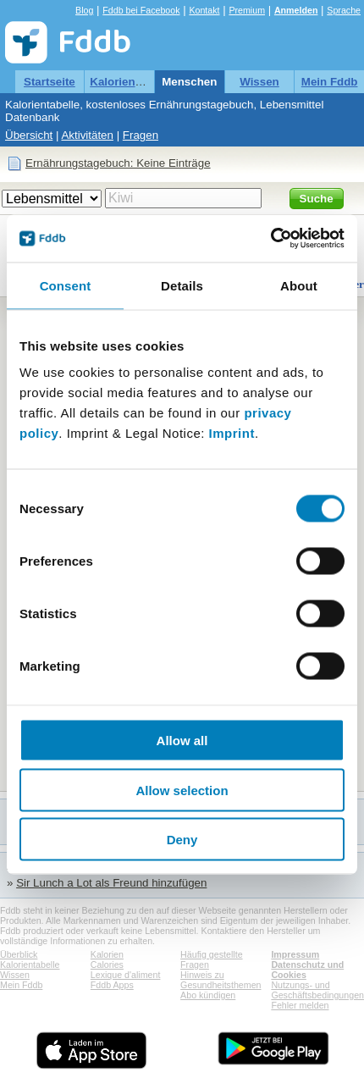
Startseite (49, 81)
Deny (182, 839)
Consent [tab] (65, 285)
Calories (107, 964)
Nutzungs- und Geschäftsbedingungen (317, 990)
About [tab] (298, 285)
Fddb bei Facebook (140, 10)
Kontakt (204, 10)
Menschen (189, 81)
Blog (84, 10)
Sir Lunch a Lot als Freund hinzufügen (111, 882)
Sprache (344, 10)
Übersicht (28, 135)
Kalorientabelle (130, 81)
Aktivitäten (87, 135)
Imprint (232, 433)
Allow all (182, 740)
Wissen (259, 81)
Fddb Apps (112, 985)
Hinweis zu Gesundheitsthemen (220, 980)
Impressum (295, 954)
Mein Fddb (329, 81)
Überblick (18, 954)
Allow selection (181, 789)
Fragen (140, 135)
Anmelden (296, 10)
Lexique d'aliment (126, 975)
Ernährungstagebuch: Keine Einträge (118, 163)
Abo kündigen (207, 995)
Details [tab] (182, 285)
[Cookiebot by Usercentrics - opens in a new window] (270, 239)
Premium (247, 10)
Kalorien (107, 954)
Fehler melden (299, 1005)
